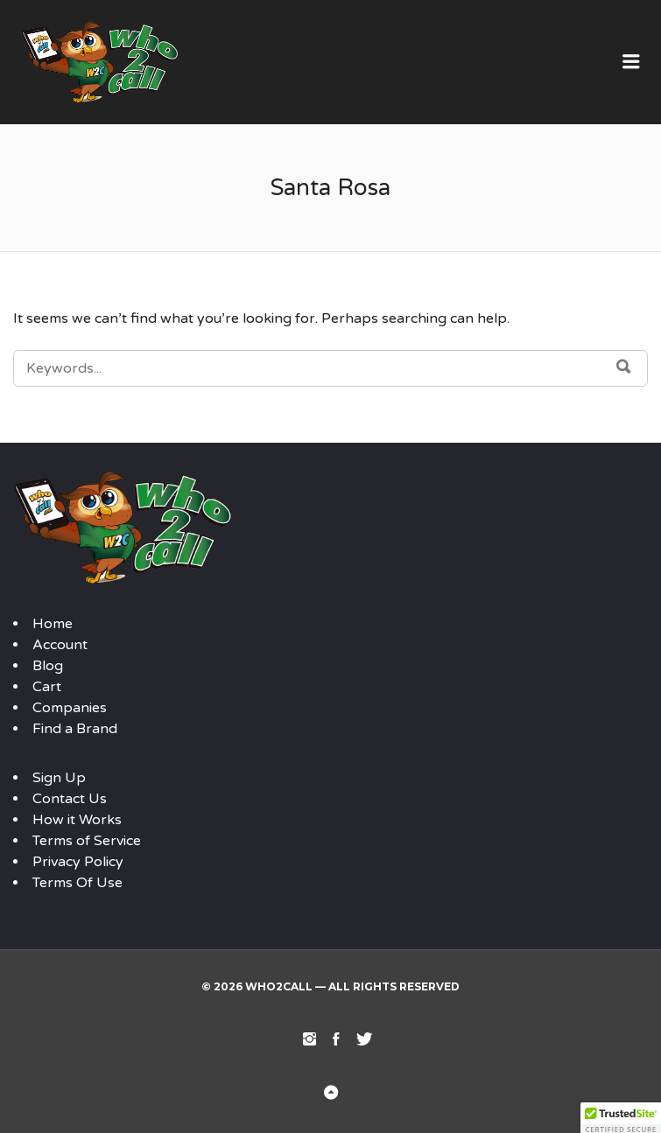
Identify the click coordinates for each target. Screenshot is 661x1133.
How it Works (77, 820)
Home (52, 624)
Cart (46, 687)
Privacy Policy (77, 862)
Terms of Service (86, 841)
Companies (69, 708)
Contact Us (69, 799)
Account (60, 645)
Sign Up (59, 778)
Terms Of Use (77, 883)
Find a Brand (74, 729)
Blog (47, 666)
